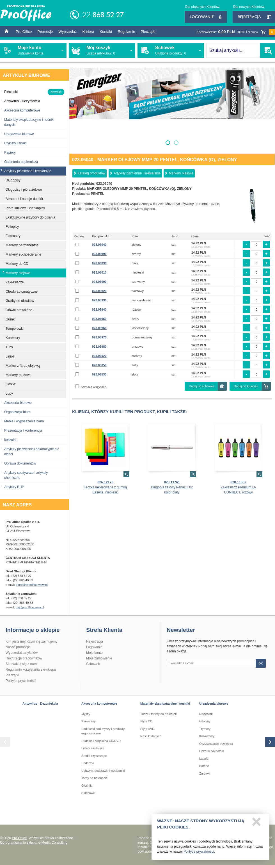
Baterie (204, 766)
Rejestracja (254, 17)
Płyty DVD (147, 728)
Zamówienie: (235, 32)
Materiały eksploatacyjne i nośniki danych (29, 122)
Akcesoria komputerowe (22, 110)
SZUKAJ (267, 50)
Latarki (203, 758)
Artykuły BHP (14, 487)
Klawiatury (88, 721)
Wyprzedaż (67, 31)
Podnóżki (87, 763)
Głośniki (86, 785)
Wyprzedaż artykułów (22, 653)
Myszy (85, 714)
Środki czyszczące (94, 755)
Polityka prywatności (21, 681)
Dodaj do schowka (201, 386)
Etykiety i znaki (15, 143)
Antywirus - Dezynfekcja (40, 703)
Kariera (88, 31)
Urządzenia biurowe (19, 134)
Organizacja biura (17, 412)
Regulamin (126, 31)
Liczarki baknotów (211, 751)
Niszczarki (206, 714)
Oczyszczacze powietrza (216, 743)
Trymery (204, 728)
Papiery (10, 152)
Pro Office (24, 31)
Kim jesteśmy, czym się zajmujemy (31, 641)
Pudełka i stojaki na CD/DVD (101, 741)
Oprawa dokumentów (20, 463)
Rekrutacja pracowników (24, 658)
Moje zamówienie (99, 658)
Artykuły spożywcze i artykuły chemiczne (26, 475)
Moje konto (94, 653)
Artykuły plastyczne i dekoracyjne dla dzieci (31, 451)
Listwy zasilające (92, 748)
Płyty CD (146, 721)
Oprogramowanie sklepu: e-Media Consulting (33, 842)
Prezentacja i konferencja (23, 430)
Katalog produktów (91, 173)
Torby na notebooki (94, 778)
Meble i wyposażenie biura (24, 421)
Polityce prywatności (199, 854)
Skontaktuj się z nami (21, 664)
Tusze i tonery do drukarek (158, 714)
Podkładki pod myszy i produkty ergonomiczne (103, 731)
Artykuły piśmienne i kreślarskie (137, 173)
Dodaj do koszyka (246, 386)
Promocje (45, 31)
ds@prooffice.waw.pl (30, 607)
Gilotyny (204, 721)
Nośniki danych (150, 736)
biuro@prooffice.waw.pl (32, 584)
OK (260, 663)
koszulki (10, 440)
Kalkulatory (206, 736)
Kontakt (106, 31)
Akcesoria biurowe (18, 403)
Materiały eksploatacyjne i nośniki (165, 703)
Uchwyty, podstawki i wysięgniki (103, 770)
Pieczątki (148, 31)
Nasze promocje (18, 647)
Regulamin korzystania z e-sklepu (31, 669)
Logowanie (206, 17)
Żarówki (204, 773)
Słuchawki (88, 793)
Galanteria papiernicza (21, 162)
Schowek (93, 664)
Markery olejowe (181, 173)
